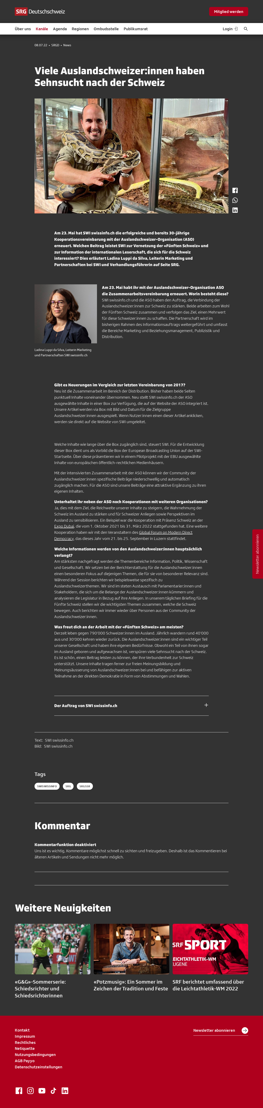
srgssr (85, 786)
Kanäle (42, 29)
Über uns (23, 29)
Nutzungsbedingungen (35, 1054)
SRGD (55, 45)
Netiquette (25, 1048)
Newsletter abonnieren (220, 1030)
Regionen (80, 29)
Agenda (60, 29)
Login (230, 28)
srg (68, 786)
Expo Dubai (64, 526)
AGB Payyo (25, 1060)
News (67, 45)
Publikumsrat (136, 29)
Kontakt (22, 1030)
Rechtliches (25, 1042)
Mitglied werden (228, 11)
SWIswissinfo (47, 786)
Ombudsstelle (106, 29)
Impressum (25, 1036)
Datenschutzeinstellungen (38, 1067)
